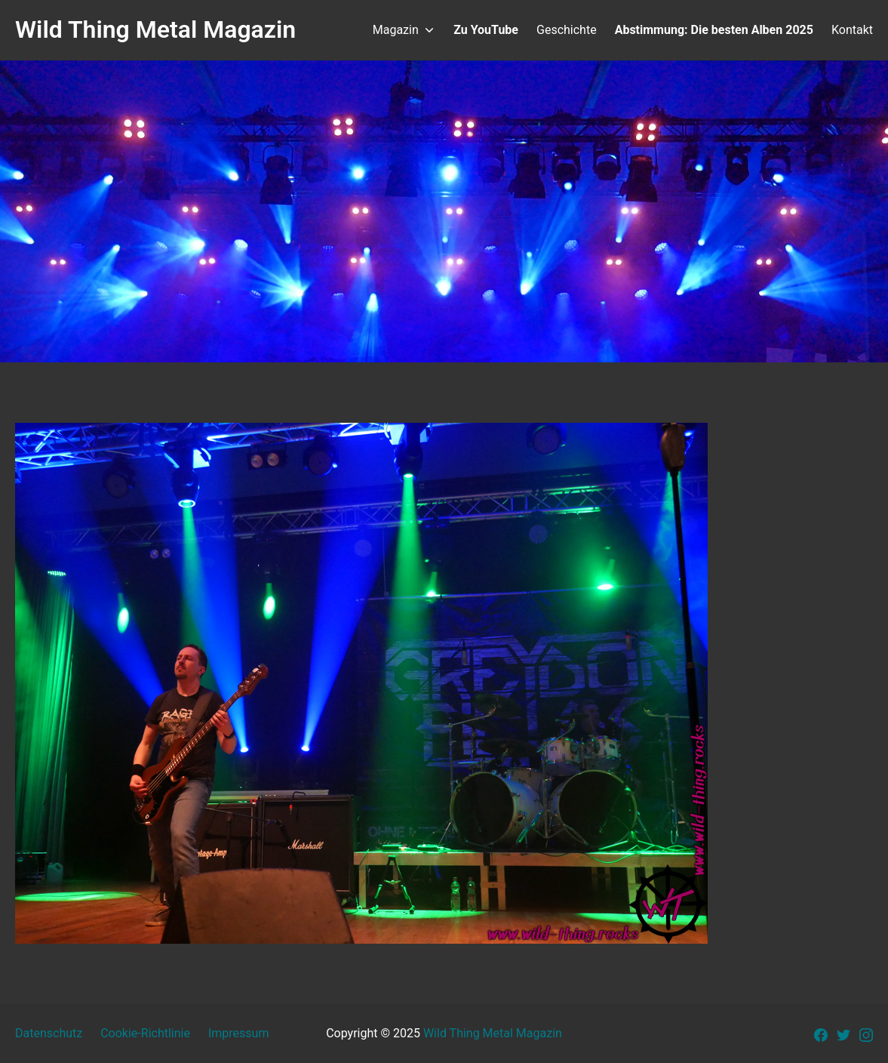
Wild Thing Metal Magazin (492, 1033)
